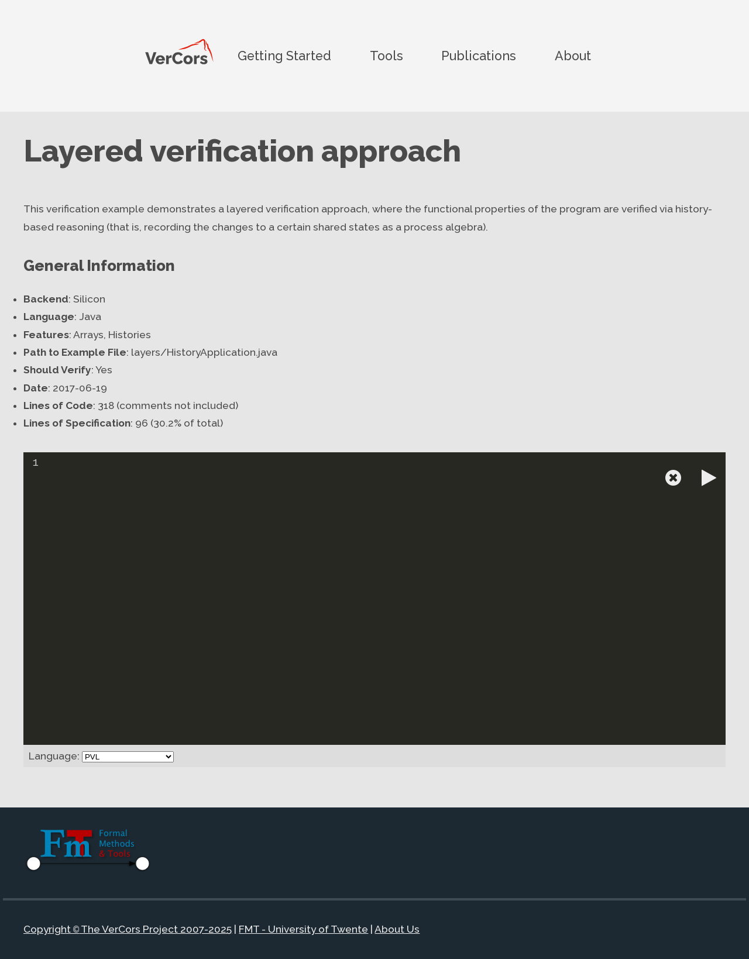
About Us (397, 930)
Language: (54, 756)
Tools (386, 55)
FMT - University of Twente (303, 930)
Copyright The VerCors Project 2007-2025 (127, 930)
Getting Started (284, 55)
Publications (478, 55)
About (573, 55)
